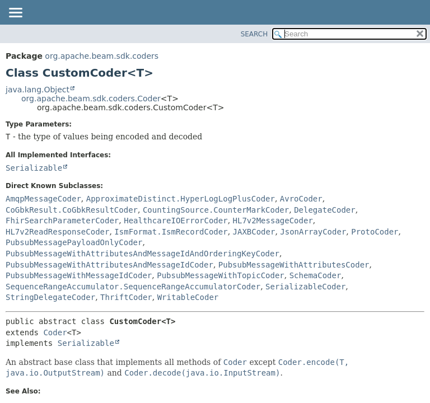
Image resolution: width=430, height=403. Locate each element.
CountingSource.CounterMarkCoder (216, 209)
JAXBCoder (254, 231)
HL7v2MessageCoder (273, 220)
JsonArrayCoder (313, 231)
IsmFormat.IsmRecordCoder (170, 231)
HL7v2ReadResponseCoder (57, 231)
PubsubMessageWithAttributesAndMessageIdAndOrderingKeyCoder (142, 253)
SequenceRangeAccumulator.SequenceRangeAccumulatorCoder (133, 286)
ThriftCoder (126, 297)
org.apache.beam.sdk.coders (101, 55)
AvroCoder (301, 198)
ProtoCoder (374, 231)
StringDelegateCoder (50, 297)
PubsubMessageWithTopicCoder (220, 275)
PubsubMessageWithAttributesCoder (294, 264)
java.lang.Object (37, 89)
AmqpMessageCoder (43, 198)
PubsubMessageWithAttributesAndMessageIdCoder (109, 264)
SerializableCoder (305, 286)
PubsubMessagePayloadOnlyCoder (74, 242)
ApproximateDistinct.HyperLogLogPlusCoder (180, 198)
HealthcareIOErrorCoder (175, 220)
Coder (55, 332)
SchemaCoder (315, 275)
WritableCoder (188, 297)
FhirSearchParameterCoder (62, 220)
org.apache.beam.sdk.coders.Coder (91, 98)
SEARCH (254, 34)
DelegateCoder (325, 209)
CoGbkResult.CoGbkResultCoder (72, 209)
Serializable (34, 167)
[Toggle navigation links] (15, 13)
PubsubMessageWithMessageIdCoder (79, 275)
